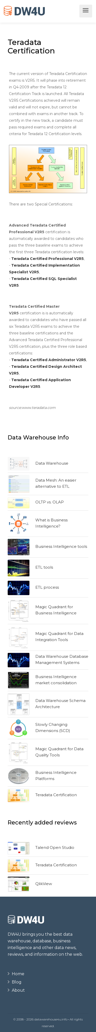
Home (18, 973)
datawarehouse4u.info (50, 1019)
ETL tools (44, 567)
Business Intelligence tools (61, 546)
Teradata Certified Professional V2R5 (47, 258)
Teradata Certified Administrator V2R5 (48, 360)
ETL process (47, 587)
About (18, 990)
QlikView (43, 883)
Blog (17, 982)
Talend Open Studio (54, 847)
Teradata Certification (56, 794)
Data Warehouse (51, 463)
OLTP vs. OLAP (49, 502)
